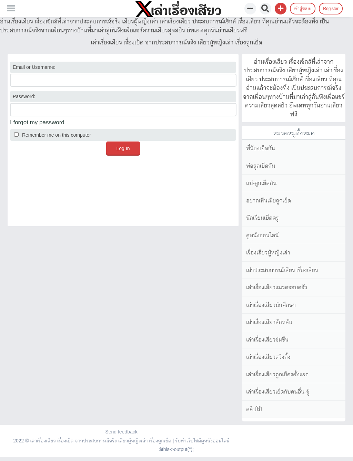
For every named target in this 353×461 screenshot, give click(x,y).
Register (331, 8)
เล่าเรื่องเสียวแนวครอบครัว (276, 287)
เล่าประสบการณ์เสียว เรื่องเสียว (282, 270)
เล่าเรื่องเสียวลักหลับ (269, 322)
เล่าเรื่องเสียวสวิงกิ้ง (268, 357)
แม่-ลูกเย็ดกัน (261, 183)
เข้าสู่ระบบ (303, 8)
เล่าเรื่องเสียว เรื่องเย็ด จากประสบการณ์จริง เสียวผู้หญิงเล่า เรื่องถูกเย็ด (100, 440)
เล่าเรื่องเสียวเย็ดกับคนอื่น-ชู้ (278, 392)
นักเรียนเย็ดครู (262, 218)
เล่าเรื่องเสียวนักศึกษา (271, 305)
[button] (280, 8)
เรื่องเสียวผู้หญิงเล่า (268, 252)
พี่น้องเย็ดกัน (260, 148)
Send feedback (121, 431)
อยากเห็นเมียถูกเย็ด (268, 200)
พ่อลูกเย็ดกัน (260, 166)
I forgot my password (37, 122)
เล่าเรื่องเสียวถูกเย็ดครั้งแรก (277, 374)
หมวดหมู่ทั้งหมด (294, 133)
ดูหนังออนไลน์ (262, 235)
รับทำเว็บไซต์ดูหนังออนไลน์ (202, 440)
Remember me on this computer (52, 135)
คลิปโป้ (254, 409)
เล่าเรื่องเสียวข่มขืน (267, 340)
